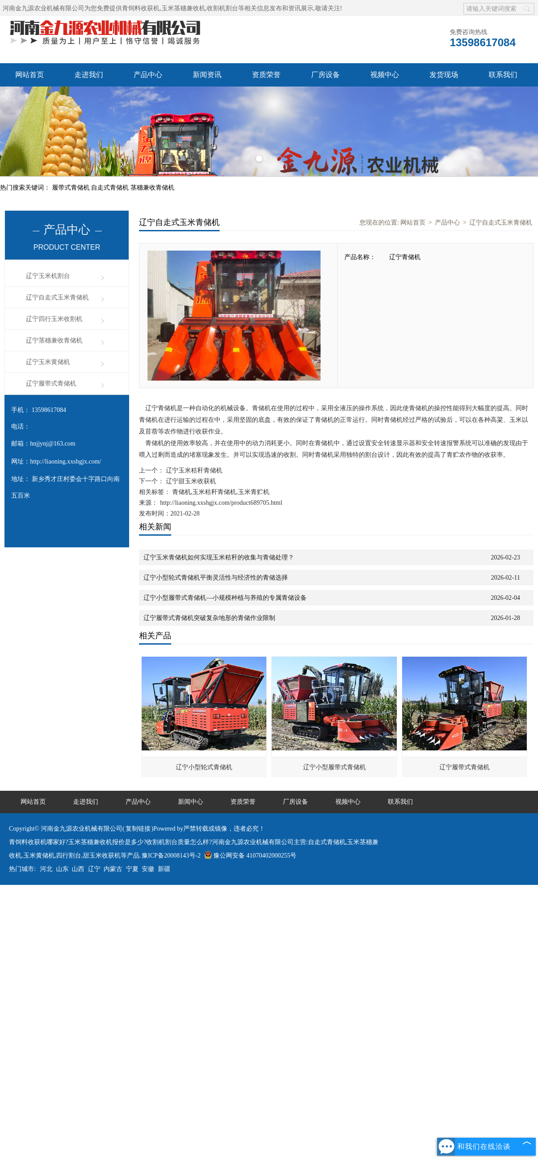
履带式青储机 (71, 187)
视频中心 (384, 74)
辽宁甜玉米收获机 (190, 481)
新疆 (164, 869)
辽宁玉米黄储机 (48, 362)
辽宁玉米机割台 (48, 276)
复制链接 (138, 828)
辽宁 (94, 869)
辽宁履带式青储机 (51, 383)
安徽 (148, 869)
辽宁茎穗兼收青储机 (54, 340)
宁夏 (132, 869)
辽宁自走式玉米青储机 (57, 297)
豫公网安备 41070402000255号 (250, 855)
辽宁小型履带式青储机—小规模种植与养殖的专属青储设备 (225, 597)
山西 (78, 869)
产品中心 (148, 74)
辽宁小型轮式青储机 (204, 767)
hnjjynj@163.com (52, 443)
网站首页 (29, 74)
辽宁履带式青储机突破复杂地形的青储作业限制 (209, 618)
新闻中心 (190, 801)
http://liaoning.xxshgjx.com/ (65, 461)
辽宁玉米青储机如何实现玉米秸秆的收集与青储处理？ (218, 557)
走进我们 (88, 74)
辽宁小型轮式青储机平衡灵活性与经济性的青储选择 (215, 577)
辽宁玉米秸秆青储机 (193, 470)
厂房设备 (325, 74)
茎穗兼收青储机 (152, 187)
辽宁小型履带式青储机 (334, 767)
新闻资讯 (207, 74)
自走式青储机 (110, 187)
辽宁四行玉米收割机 (54, 319)
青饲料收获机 (141, 8)
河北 (46, 869)
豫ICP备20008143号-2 (171, 855)
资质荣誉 (266, 74)
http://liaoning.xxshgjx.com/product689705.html (221, 502)
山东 (62, 869)
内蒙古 (113, 869)
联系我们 (503, 74)
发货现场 (444, 74)
